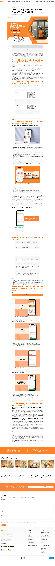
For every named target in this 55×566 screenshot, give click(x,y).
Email (2, 515)
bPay (22, 1)
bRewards (18, 1)
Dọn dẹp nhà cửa (15, 7)
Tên (2, 511)
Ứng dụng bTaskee (15, 199)
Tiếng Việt (46, 1)
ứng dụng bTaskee (16, 440)
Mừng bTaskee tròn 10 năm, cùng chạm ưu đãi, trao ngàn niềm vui (34, 476)
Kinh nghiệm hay (27, 1)
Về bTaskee (9, 1)
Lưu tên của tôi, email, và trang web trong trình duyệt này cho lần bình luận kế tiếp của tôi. (19, 522)
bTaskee (13, 185)
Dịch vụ (13, 1)
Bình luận (3, 499)
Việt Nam (52, 1)
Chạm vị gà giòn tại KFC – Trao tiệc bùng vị (20, 476)
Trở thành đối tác (39, 1)
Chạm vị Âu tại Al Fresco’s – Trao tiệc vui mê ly (7, 476)
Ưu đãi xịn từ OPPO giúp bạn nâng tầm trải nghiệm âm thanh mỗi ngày (47, 476)
